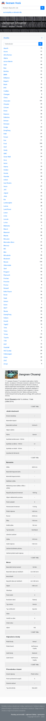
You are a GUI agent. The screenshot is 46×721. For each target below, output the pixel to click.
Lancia (6, 206)
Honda (6, 173)
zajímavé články (31, 714)
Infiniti (6, 180)
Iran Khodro (8, 183)
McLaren (6, 239)
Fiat (5, 140)
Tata (5, 328)
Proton (6, 285)
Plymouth (7, 275)
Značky (4, 27)
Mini (5, 252)
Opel (5, 268)
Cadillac (6, 91)
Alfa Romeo (8, 55)
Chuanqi (19, 27)
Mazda (6, 236)
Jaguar (6, 193)
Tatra (5, 331)
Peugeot (6, 272)
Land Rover (7, 209)
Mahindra (7, 226)
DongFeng (7, 130)
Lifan (5, 216)
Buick (5, 84)
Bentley (6, 71)
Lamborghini (8, 203)
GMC (5, 153)
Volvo (5, 357)
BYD (5, 88)
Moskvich (7, 259)
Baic (5, 68)
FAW (5, 134)
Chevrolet (7, 101)
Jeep (5, 196)
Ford (5, 144)
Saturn (6, 301)
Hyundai (6, 176)
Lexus (6, 213)
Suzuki (6, 321)
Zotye (6, 364)
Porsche (6, 282)
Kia (5, 199)
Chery (5, 98)
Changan (7, 94)
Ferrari (6, 137)
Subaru (6, 318)
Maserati (7, 232)
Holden (6, 170)
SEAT (5, 308)
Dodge (6, 127)
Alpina (6, 58)
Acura (6, 51)
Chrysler (6, 104)
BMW (5, 75)
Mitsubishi (7, 255)
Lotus (6, 222)
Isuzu (5, 186)
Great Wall (7, 157)
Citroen (6, 107)
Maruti (6, 229)
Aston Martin (8, 61)
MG (5, 249)
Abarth (6, 48)
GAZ (5, 147)
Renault (6, 288)
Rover (5, 295)
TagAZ (6, 324)
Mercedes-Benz (9, 242)
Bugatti (6, 81)
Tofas (6, 334)
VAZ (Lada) (7, 351)
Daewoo (6, 114)
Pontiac (6, 278)
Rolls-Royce (8, 291)
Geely (5, 150)
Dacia (5, 111)
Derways (6, 124)
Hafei (5, 163)
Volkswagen (8, 354)
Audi (5, 65)
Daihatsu (7, 117)
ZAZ (5, 360)
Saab (5, 298)
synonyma (40, 714)
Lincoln (6, 219)
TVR (5, 341)
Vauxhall (6, 347)
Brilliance (7, 78)
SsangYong (7, 314)
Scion (5, 305)
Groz (5, 160)
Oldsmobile (7, 265)
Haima (6, 167)
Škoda (6, 311)
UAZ (5, 344)
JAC (5, 190)
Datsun (6, 121)
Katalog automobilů (17, 714)
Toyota (6, 338)
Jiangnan (12, 27)
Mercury (6, 245)
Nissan (6, 262)
